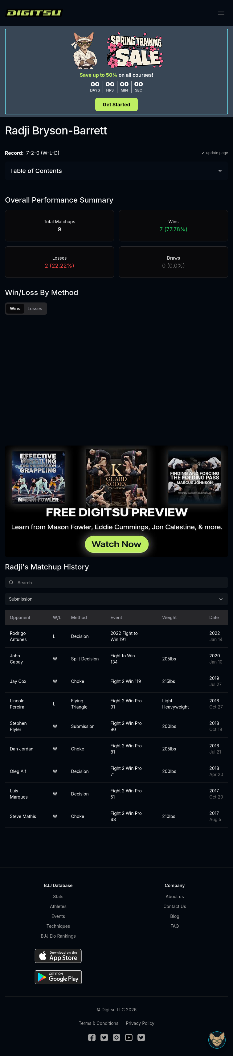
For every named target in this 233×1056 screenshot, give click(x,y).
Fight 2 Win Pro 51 (126, 793)
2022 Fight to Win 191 (124, 636)
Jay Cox (18, 681)
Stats (58, 896)
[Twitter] (104, 1037)
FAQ (175, 926)
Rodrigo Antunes (18, 636)
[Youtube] (129, 1037)
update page (214, 152)
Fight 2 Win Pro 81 (126, 748)
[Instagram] (116, 1037)
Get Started (116, 104)
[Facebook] (92, 1037)
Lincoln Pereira (17, 703)
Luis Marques (19, 793)
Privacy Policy (140, 1023)
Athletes (58, 906)
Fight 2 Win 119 (126, 681)
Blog (174, 916)
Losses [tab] (35, 308)
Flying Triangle (79, 703)
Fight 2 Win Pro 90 (126, 726)
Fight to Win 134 (123, 658)
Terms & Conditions (98, 1023)
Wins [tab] (15, 308)
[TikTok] (141, 1037)
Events (58, 916)
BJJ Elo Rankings (58, 936)
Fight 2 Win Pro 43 (126, 816)
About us (175, 896)
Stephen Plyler (18, 726)
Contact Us (174, 906)
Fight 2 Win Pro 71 (126, 771)
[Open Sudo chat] (217, 1040)
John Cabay (16, 658)
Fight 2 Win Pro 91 (126, 703)
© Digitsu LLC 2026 (116, 1009)
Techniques (58, 926)
